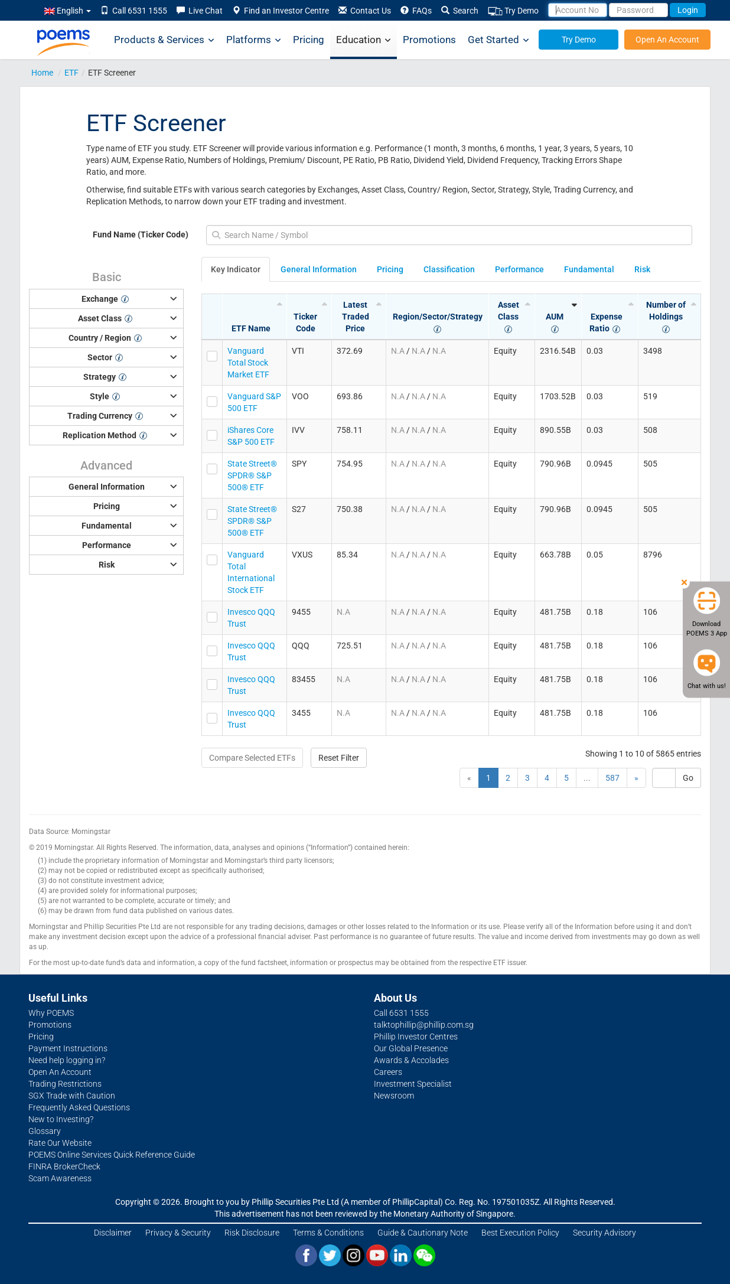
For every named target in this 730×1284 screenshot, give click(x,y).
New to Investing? (60, 1119)
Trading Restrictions (65, 1084)
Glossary (44, 1131)
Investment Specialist (413, 1084)
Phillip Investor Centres (416, 1036)
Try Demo (513, 11)
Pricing (308, 39)
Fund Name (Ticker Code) (140, 234)
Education (363, 40)
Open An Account (667, 39)
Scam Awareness (60, 1178)
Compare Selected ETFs (252, 757)
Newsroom (394, 1095)
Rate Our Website (60, 1143)
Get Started (498, 40)
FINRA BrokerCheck (64, 1166)
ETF (71, 72)
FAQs (416, 10)
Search (459, 10)
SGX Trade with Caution (71, 1095)
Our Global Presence (411, 1048)
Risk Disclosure (251, 1232)
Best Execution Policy (520, 1232)
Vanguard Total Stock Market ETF (248, 362)
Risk (642, 269)
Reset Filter (338, 757)
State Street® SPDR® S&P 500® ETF (252, 475)
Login (687, 10)
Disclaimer (113, 1232)
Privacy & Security (178, 1232)
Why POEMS (51, 1013)
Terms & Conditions (328, 1232)
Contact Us (364, 10)
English (67, 10)
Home (42, 72)
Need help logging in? (66, 1060)
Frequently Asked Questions (79, 1107)
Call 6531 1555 (133, 10)
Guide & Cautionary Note (422, 1232)
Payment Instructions (67, 1048)
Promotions (429, 39)
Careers (388, 1072)
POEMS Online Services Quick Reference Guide (111, 1154)
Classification (449, 269)
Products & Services (164, 40)
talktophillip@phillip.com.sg (424, 1024)
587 (612, 778)
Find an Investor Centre (280, 10)
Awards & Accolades (411, 1060)
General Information (319, 269)
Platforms (253, 40)
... (587, 778)
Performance (519, 269)
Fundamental (589, 269)
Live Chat (200, 10)
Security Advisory (604, 1232)
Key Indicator (235, 269)
